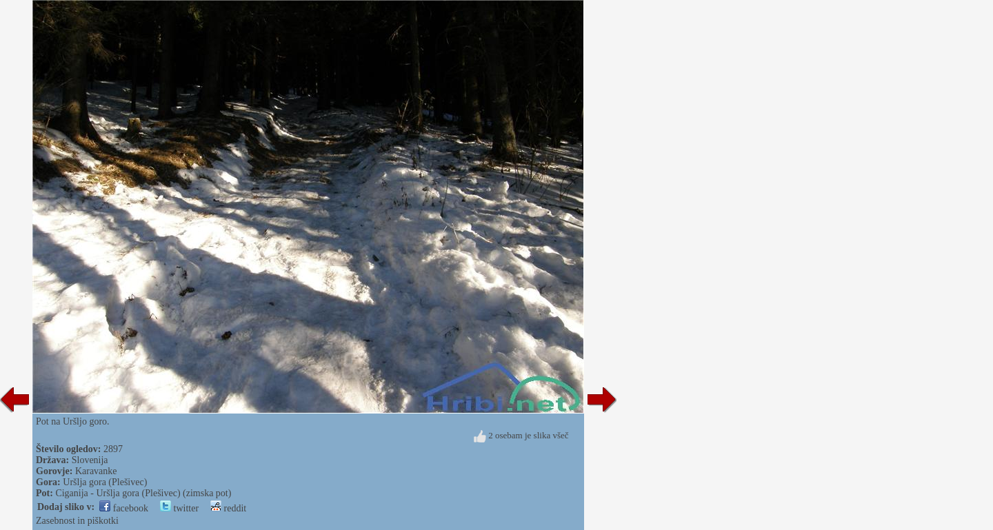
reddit (228, 508)
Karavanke (96, 471)
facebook (123, 508)
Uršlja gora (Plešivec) (105, 482)
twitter (179, 508)
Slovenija (90, 460)
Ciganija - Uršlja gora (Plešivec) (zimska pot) (143, 493)
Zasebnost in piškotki (77, 521)
